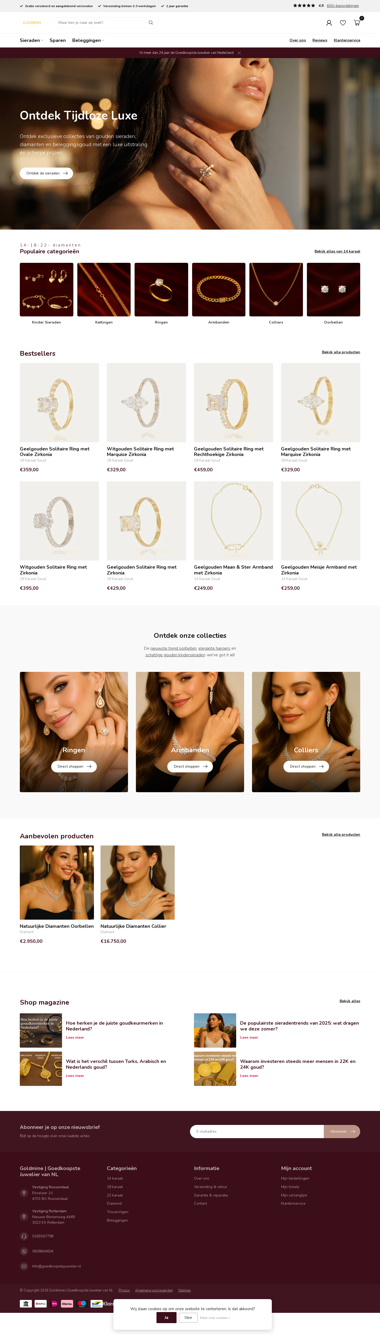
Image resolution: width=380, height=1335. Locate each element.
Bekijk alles (350, 1036)
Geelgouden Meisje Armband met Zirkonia (319, 570)
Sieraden (30, 40)
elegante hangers (214, 648)
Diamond (114, 1239)
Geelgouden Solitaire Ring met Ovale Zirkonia (54, 452)
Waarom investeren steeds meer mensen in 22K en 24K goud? (297, 1100)
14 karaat (115, 1213)
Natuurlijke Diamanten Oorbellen (57, 962)
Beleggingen (86, 40)
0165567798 (42, 1271)
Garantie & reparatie (211, 1230)
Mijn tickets (290, 1222)
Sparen (58, 40)
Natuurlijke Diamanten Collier (133, 962)
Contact (200, 1239)
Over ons (297, 40)
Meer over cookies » (215, 1317)
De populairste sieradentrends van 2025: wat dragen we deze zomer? (299, 1061)
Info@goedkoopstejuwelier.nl (56, 1301)
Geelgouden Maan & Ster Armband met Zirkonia (233, 570)
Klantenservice (347, 40)
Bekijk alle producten (341, 352)
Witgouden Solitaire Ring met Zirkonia (53, 570)
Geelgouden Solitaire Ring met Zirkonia (142, 570)
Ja (166, 1317)
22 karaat (115, 1230)
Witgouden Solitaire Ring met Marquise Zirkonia (140, 452)
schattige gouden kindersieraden (175, 655)
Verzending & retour (210, 1222)
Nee (188, 1317)
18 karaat (115, 1222)
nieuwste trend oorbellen (173, 648)
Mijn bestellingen (295, 1213)
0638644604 (42, 1286)
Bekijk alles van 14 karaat (337, 251)
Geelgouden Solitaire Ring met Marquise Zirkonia (316, 452)
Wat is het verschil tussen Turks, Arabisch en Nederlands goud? (116, 1100)
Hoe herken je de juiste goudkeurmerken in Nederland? (114, 1061)
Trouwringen (117, 1247)
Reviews (319, 40)
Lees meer (75, 1072)
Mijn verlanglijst (294, 1230)
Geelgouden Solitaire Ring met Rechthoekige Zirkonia (229, 452)
